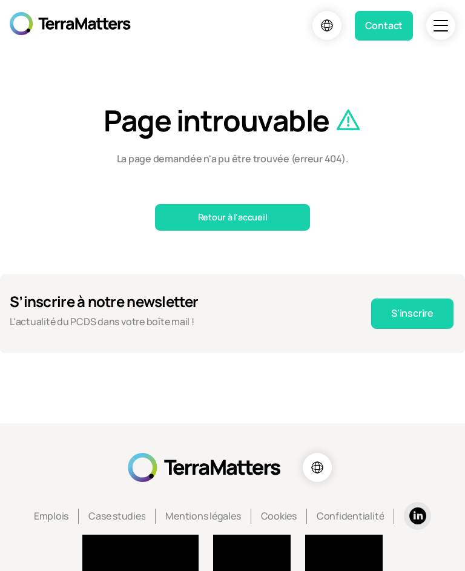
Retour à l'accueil (233, 217)
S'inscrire (412, 313)
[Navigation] (440, 25)
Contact (384, 25)
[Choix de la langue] (326, 25)
